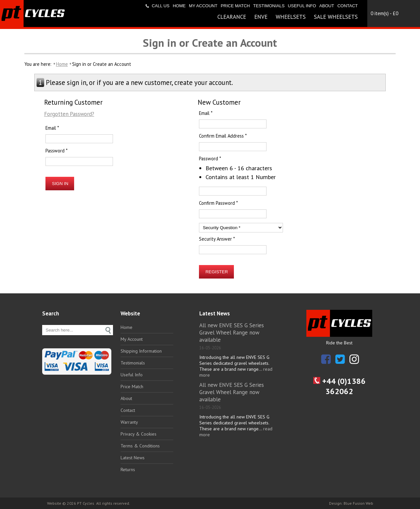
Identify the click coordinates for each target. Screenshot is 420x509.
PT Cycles (85, 503)
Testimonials (268, 5)
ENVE (260, 16)
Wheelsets (291, 16)
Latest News (133, 458)
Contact (347, 5)
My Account (203, 5)
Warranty (129, 422)
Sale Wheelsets (336, 16)
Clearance (231, 16)
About (326, 5)
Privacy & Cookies (138, 434)
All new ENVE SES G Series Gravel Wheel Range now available (231, 332)
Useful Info (302, 5)
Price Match (235, 5)
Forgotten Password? (69, 114)
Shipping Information (141, 351)
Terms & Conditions (140, 446)
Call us (161, 5)
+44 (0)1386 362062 (339, 386)
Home (179, 5)
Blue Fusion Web (358, 503)
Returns (128, 469)
